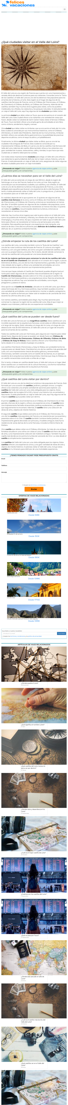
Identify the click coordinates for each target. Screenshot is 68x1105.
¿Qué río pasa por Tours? (30, 935)
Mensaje (4, 472)
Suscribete (61, 633)
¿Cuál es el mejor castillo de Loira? (33, 853)
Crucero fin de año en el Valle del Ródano (19, 555)
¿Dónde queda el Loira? (29, 683)
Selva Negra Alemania (13, 576)
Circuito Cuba (11, 597)
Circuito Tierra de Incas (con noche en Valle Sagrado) (22, 619)
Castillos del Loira (12, 513)
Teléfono (4, 465)
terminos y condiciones (17, 636)
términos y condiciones (38, 485)
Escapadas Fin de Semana (14, 534)
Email (3, 459)
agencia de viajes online (42, 169)
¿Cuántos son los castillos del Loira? (34, 894)
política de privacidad (34, 636)
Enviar (34, 489)
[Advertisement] (34, 27)
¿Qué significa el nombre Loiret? (33, 725)
